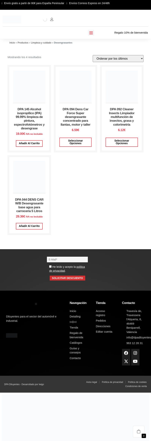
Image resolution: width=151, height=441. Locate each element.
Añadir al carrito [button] (29, 143)
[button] (91, 33)
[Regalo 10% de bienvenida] (111, 32)
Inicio (12, 42)
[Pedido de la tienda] (118, 58)
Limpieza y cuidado (41, 42)
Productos (23, 42)
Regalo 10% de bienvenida (131, 32)
